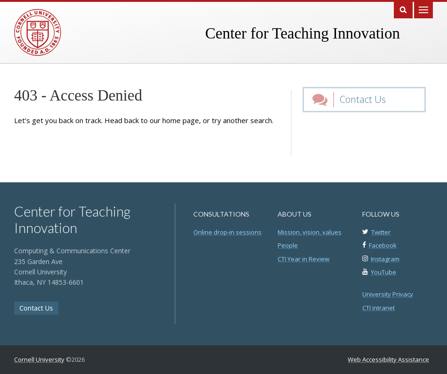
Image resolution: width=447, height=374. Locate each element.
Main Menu (423, 9)
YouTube (383, 272)
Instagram (385, 259)
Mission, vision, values (310, 232)
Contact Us (363, 99)
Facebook (383, 245)
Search (403, 9)
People (288, 245)
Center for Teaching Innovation (302, 33)
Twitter (381, 232)
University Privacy (387, 294)
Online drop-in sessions (227, 232)
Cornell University (39, 359)
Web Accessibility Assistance (388, 359)
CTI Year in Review (303, 259)
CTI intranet (378, 308)
